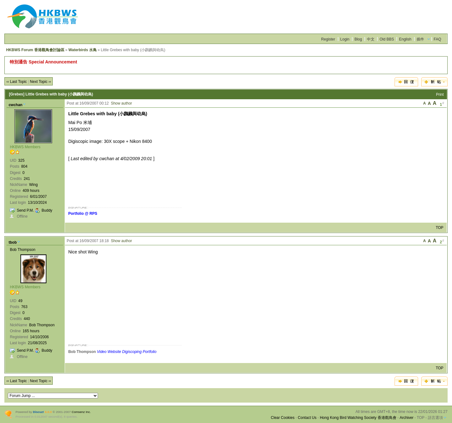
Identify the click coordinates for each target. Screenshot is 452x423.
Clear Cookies (282, 417)
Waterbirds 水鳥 (82, 50)
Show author (121, 103)
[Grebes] (16, 94)
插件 (420, 39)
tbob (12, 242)
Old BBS (386, 39)
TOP (439, 227)
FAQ (437, 39)
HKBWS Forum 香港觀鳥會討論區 (35, 50)
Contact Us (307, 417)
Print (440, 94)
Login (344, 39)
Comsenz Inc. (81, 412)
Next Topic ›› (40, 81)
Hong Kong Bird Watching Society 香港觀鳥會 (358, 417)
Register (328, 39)
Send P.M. (25, 210)
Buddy (47, 210)
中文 (370, 39)
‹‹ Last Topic (16, 81)
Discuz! (38, 412)
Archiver (406, 417)
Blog (358, 39)
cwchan (15, 105)
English (405, 39)
